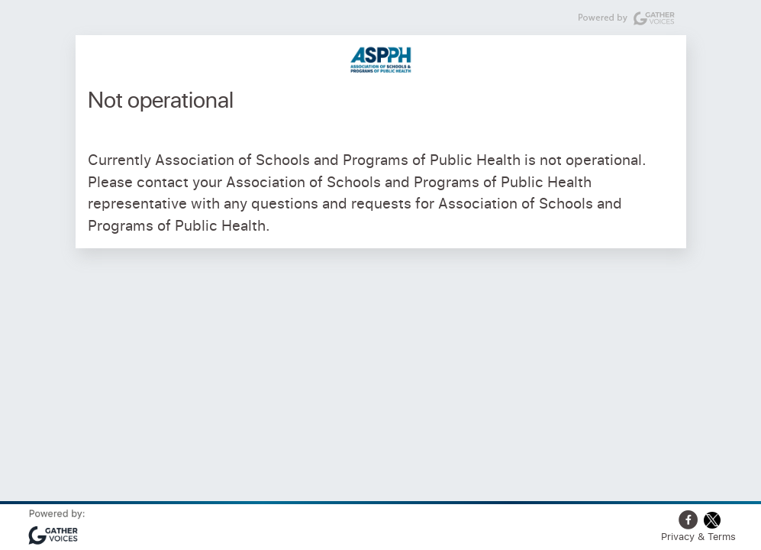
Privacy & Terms (698, 536)
